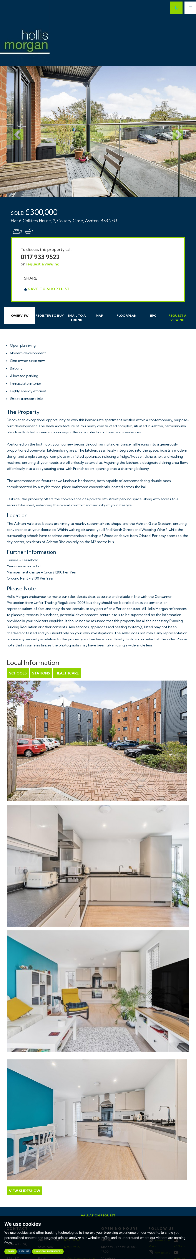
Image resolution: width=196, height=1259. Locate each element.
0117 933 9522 (40, 257)
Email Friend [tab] (77, 318)
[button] (14, 131)
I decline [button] (24, 1251)
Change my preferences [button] (48, 1251)
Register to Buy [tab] (49, 316)
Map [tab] (99, 316)
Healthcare (67, 673)
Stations (41, 673)
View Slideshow (24, 1191)
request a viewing (43, 264)
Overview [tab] (19, 316)
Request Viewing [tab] (177, 318)
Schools (18, 673)
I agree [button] (11, 1251)
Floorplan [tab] (126, 316)
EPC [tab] (153, 316)
